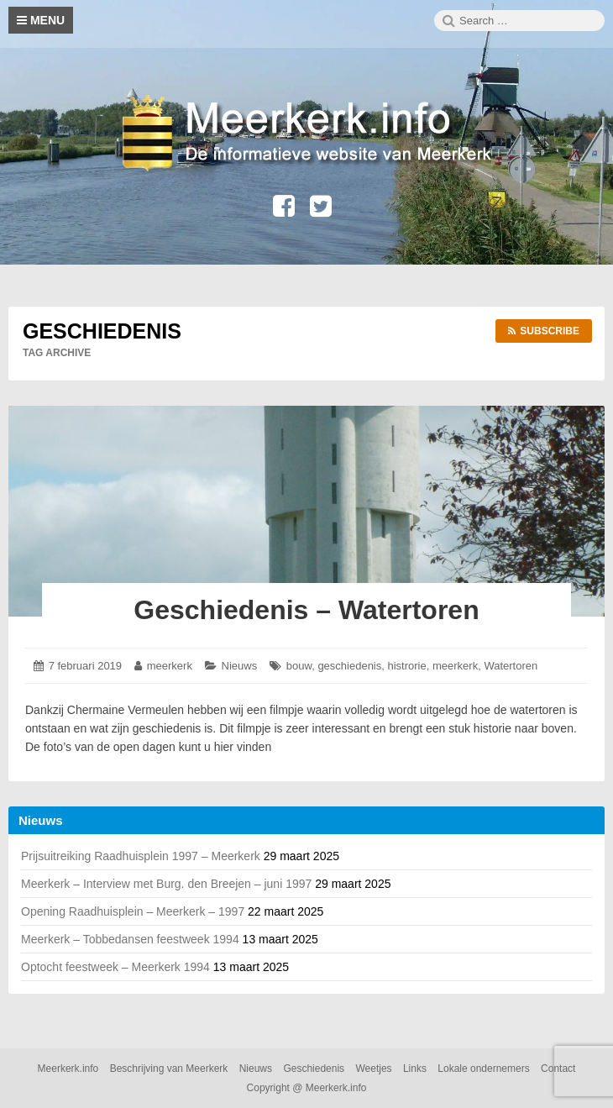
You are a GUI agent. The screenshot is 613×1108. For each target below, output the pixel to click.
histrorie (407, 665)
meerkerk (169, 665)
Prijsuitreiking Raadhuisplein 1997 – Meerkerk (140, 856)
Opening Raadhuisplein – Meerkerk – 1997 (132, 911)
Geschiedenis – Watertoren (306, 610)
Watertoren (510, 665)
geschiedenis (349, 665)
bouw (299, 665)
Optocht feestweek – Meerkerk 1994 (115, 967)
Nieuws (240, 665)
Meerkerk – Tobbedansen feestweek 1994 (130, 939)
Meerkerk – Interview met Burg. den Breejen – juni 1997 (166, 883)
